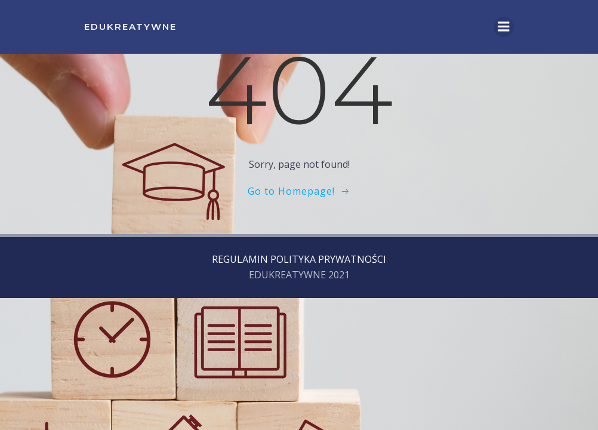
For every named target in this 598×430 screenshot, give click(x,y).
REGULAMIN (240, 259)
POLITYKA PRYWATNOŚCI (328, 259)
